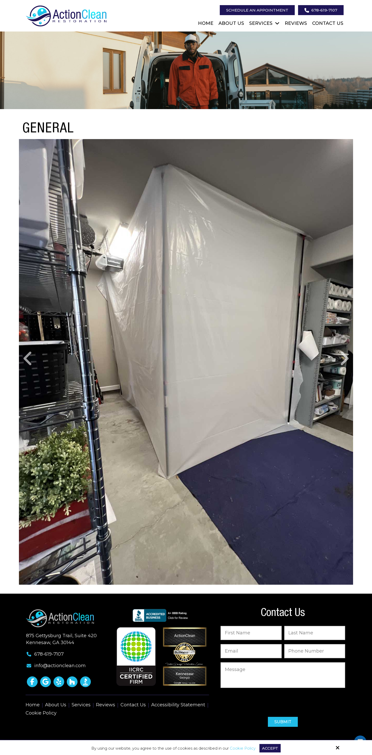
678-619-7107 (320, 10)
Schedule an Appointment (257, 10)
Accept (270, 748)
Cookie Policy (243, 748)
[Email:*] (251, 651)
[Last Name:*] (314, 633)
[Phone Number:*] (314, 651)
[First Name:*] (251, 633)
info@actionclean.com (60, 665)
